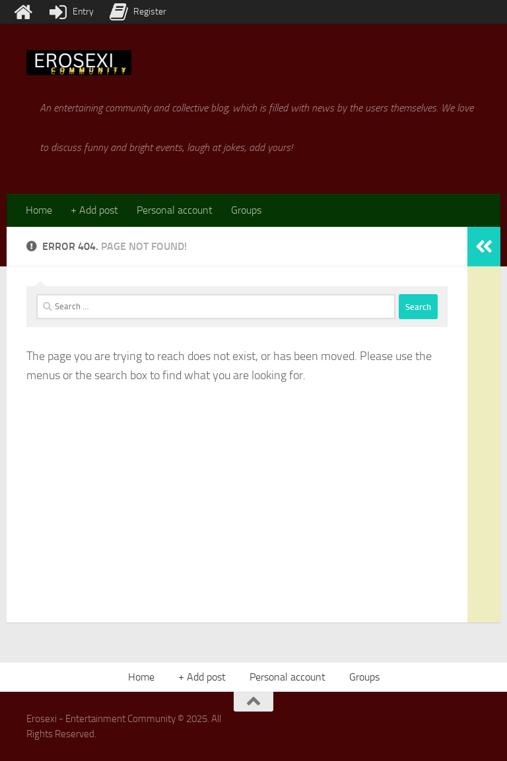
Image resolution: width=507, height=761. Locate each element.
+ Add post (94, 210)
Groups (246, 210)
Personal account (175, 210)
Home (39, 210)
